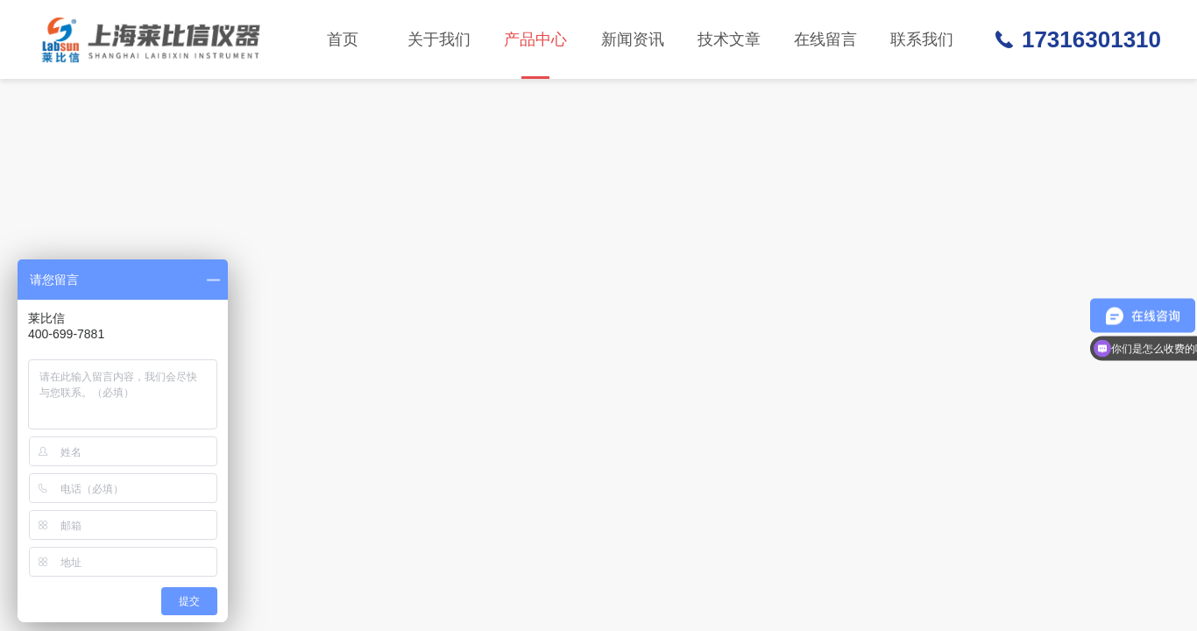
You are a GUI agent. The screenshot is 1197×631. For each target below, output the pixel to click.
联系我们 (921, 39)
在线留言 (825, 39)
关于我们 (439, 39)
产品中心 (535, 55)
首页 (342, 39)
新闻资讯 (632, 39)
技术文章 (729, 39)
